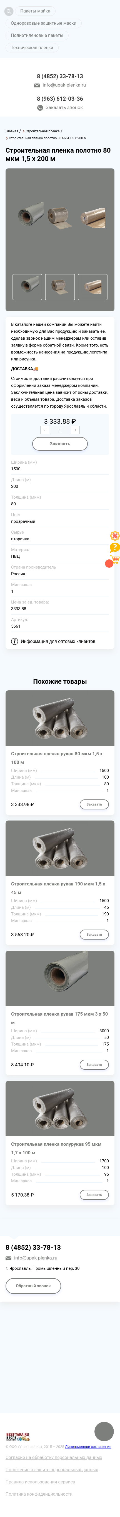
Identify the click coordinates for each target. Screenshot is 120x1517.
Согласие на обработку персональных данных (54, 1457)
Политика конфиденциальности (39, 1494)
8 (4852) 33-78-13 (60, 76)
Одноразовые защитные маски (43, 23)
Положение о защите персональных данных (52, 1469)
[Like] (115, 539)
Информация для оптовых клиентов (58, 641)
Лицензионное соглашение (88, 1447)
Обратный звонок (33, 1285)
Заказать (60, 443)
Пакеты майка (35, 11)
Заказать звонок (64, 107)
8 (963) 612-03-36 (60, 98)
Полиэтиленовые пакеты (37, 35)
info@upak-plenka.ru (64, 85)
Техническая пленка (32, 47)
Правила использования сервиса (40, 1482)
